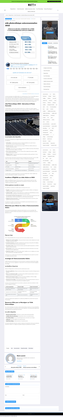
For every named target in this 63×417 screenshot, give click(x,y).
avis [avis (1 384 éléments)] (50, 94)
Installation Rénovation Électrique (12, 316)
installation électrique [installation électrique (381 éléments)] (46, 115)
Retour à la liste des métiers (22, 91)
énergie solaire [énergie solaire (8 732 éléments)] (53, 143)
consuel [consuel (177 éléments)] (55, 100)
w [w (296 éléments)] (53, 134)
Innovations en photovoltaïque (48, 78)
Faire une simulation (50, 32)
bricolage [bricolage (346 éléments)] (49, 96)
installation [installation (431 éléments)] (44, 111)
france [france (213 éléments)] (44, 109)
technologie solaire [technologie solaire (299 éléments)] (45, 132)
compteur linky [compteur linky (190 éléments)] (45, 100)
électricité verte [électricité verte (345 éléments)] (50, 138)
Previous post (19, 365)
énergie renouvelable (23, 18)
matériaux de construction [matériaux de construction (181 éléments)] (46, 119)
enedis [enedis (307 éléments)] (44, 106)
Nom (13, 397)
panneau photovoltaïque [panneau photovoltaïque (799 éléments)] (46, 169)
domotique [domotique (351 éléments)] (54, 102)
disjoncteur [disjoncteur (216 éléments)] (49, 102)
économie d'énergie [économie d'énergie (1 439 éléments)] (50, 136)
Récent (44, 43)
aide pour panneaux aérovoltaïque (30, 367)
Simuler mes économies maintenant (54, 1)
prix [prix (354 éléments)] (49, 128)
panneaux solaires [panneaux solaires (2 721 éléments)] (54, 126)
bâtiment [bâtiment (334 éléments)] (54, 96)
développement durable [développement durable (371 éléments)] (51, 104)
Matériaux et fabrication (31, 11)
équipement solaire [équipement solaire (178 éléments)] (53, 145)
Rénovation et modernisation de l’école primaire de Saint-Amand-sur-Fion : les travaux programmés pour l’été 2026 (21, 377)
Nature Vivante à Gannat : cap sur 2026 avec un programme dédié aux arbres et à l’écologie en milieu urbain (52, 57)
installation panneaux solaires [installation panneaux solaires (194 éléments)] (51, 111)
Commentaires (22, 389)
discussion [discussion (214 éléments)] (44, 102)
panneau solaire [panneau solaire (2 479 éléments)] (53, 169)
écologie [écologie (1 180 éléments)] (44, 136)
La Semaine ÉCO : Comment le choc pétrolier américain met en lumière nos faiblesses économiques (10, 377)
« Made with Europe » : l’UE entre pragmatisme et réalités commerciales (33, 377)
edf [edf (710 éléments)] (56, 104)
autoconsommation (18, 18)
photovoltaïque (28, 18)
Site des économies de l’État (11, 314)
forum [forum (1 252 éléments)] (47, 106)
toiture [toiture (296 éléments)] (51, 132)
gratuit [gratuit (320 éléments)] (47, 109)
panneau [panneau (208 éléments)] (48, 121)
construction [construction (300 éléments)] (50, 100)
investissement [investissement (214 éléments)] (53, 115)
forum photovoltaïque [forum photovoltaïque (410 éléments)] (53, 106)
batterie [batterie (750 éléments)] (54, 94)
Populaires (50, 43)
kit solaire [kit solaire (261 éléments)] (44, 117)
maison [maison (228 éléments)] (52, 117)
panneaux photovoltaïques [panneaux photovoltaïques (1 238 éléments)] (46, 126)
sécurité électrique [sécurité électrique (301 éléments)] (45, 130)
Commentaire (55, 43)
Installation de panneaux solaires (30, 8)
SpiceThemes (33, 413)
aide (14, 18)
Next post (24, 365)
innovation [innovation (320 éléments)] (51, 109)
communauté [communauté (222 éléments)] (54, 98)
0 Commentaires (13, 20)
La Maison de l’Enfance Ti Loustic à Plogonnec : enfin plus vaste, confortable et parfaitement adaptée (52, 52)
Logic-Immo (8, 319)
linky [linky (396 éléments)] (48, 117)
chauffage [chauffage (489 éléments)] (44, 98)
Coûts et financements (20, 8)
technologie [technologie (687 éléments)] (51, 130)
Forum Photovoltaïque (39, 8)
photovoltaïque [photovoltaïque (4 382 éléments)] (45, 128)
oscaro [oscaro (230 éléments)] (44, 121)
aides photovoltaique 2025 (16, 367)
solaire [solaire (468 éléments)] (53, 128)
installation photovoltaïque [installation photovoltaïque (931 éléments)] (46, 113)
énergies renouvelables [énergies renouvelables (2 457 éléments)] (46, 145)
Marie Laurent (33, 18)
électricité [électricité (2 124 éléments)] (44, 138)
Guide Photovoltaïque (10, 321)
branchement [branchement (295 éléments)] (44, 96)
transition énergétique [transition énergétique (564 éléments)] (46, 134)
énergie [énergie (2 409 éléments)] (55, 184)
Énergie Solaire (13, 8)
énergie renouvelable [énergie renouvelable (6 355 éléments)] (46, 143)
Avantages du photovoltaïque (48, 67)
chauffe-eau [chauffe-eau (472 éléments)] (49, 98)
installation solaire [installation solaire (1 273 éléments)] (54, 113)
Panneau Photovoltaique (48, 8)
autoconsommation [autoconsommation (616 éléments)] (45, 94)
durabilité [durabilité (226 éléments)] (44, 104)
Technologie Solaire (46, 89)
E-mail (31, 397)
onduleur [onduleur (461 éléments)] (53, 119)
